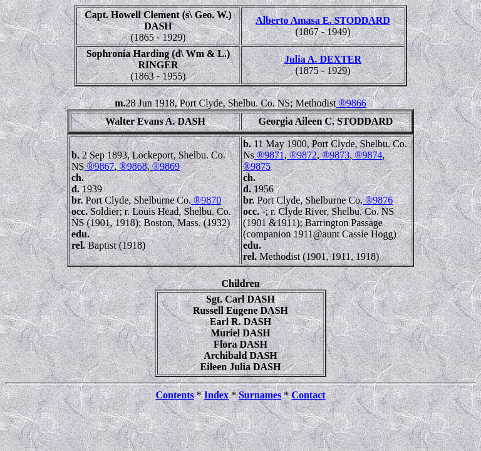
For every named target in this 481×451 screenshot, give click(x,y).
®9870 (206, 200)
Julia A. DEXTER (322, 59)
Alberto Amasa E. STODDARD (323, 20)
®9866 (351, 103)
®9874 (367, 155)
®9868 (132, 166)
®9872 (302, 155)
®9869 (165, 166)
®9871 (269, 155)
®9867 (99, 166)
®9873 (334, 155)
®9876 (378, 200)
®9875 (257, 166)
